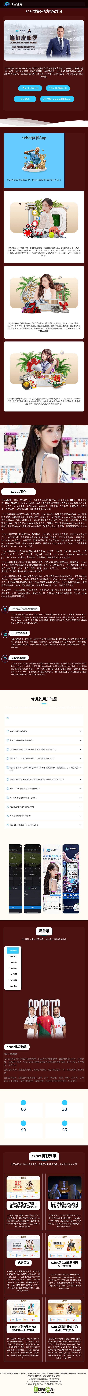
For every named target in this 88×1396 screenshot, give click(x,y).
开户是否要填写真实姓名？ (46, 816)
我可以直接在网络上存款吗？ (46, 740)
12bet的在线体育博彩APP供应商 (64, 1264)
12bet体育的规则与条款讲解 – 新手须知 (23, 1328)
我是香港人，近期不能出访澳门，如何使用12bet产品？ (46, 758)
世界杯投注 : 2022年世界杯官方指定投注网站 (64, 1205)
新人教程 (25, 99)
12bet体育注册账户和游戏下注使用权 (64, 1328)
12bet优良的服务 (19, 633)
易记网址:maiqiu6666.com (57, 99)
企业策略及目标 (19, 657)
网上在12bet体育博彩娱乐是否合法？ (46, 788)
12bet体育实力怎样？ (46, 718)
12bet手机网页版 (30, 88)
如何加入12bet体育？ (46, 731)
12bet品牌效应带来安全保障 (24, 608)
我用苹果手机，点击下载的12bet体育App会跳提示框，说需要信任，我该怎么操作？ (46, 769)
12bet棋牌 (13, 962)
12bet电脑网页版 (58, 88)
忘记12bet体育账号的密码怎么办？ (46, 825)
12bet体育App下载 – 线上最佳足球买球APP (23, 1205)
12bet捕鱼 (13, 986)
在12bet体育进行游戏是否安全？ (46, 797)
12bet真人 (13, 956)
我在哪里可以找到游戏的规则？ (46, 806)
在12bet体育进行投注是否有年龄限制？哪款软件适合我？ (46, 749)
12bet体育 (13, 950)
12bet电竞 (13, 968)
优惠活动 (23, 1262)
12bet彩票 (13, 974)
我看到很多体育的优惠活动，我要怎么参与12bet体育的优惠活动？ (46, 779)
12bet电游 (13, 980)
